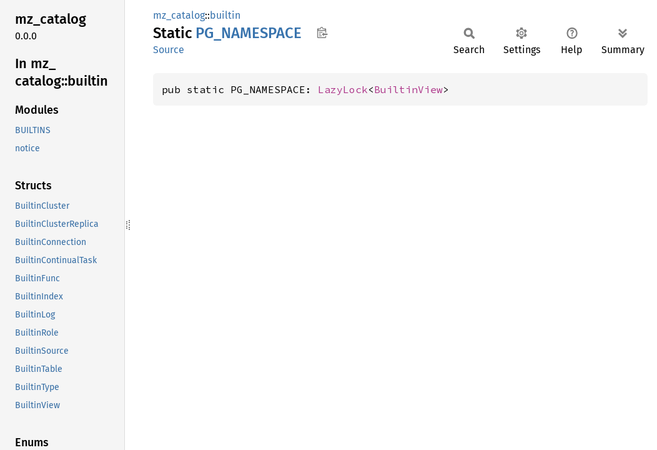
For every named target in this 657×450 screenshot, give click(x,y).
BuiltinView (408, 89)
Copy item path (322, 32)
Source (168, 50)
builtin (225, 15)
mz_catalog (179, 15)
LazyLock (343, 89)
